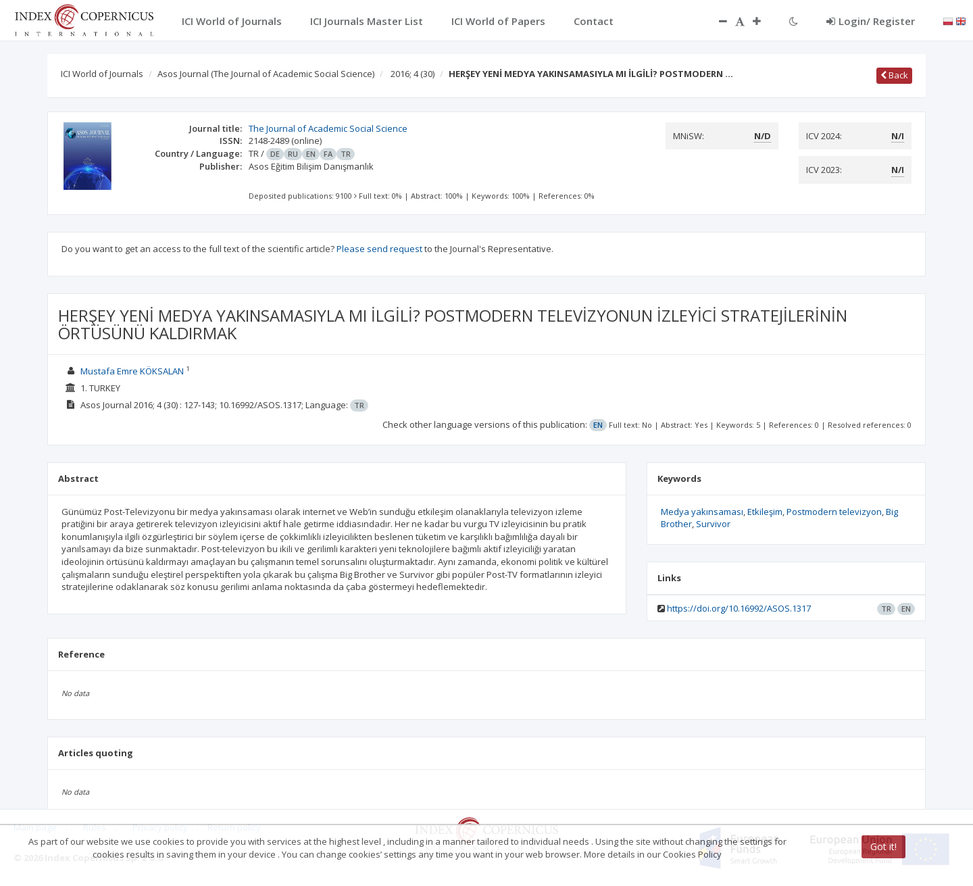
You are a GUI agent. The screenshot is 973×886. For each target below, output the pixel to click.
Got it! (883, 846)
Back (894, 75)
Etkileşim (764, 512)
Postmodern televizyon (834, 512)
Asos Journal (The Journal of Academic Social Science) (265, 74)
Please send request (379, 249)
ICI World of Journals (102, 74)
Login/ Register (870, 21)
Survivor (713, 524)
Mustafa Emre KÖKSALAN (132, 371)
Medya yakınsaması (702, 512)
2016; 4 (412, 74)
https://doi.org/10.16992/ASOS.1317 (739, 608)
